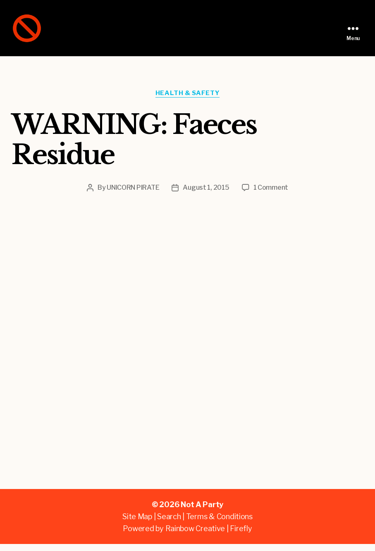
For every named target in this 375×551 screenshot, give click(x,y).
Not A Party (202, 511)
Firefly (241, 535)
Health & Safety (187, 100)
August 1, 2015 (206, 194)
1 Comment (271, 194)
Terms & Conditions (219, 523)
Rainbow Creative (196, 535)
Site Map (137, 523)
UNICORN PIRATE (133, 194)
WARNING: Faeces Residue (134, 146)
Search (169, 523)
